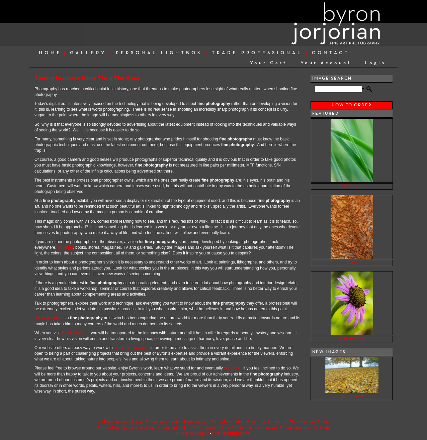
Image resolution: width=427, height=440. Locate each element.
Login (375, 63)
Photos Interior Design (309, 422)
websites (65, 247)
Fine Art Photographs (241, 427)
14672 (351, 262)
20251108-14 (351, 396)
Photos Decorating (227, 422)
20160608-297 (352, 339)
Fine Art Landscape (201, 427)
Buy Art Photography (149, 422)
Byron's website (76, 333)
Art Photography (112, 422)
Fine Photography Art (231, 433)
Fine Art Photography (282, 427)
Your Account (326, 63)
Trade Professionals (131, 347)
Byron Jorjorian (48, 318)
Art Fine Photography (116, 427)
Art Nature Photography (159, 427)
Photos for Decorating (266, 422)
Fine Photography (193, 433)
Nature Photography (189, 422)
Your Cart (268, 63)
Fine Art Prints (317, 427)
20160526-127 (352, 186)
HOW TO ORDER (352, 105)
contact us (233, 368)
